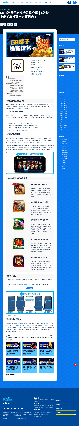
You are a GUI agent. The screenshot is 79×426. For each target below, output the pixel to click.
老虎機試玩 (64, 154)
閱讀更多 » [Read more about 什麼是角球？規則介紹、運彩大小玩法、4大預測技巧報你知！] (41, 370)
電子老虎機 (64, 144)
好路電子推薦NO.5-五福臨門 (16, 91)
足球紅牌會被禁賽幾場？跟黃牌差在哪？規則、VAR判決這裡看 (29, 352)
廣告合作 (36, 401)
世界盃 (63, 99)
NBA (62, 97)
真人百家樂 (64, 158)
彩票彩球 (46, 407)
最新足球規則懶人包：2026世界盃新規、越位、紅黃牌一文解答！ (12, 368)
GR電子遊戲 (9, 116)
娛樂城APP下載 (37, 416)
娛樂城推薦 (64, 107)
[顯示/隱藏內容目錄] (21, 77)
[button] (1, 24)
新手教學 (21, 2)
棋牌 (62, 121)
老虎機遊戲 (7, 9)
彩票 (62, 119)
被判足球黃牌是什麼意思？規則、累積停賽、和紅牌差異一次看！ (46, 352)
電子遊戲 (47, 405)
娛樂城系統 (2, 9)
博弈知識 (63, 101)
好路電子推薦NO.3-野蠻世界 (16, 88)
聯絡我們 (41, 401)
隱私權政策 (36, 399)
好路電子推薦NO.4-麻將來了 (16, 90)
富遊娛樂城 (39, 74)
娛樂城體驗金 (65, 152)
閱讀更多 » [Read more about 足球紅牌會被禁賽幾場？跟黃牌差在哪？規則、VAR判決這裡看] (24, 354)
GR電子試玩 (10, 93)
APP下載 (45, 2)
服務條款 (52, 399)
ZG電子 (17, 325)
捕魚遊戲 (36, 407)
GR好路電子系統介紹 (12, 79)
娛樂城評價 (64, 115)
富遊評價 (64, 162)
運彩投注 (63, 127)
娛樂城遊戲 (29, 2)
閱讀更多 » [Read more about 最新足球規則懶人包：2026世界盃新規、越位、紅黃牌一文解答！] (8, 370)
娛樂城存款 (48, 411)
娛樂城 (63, 103)
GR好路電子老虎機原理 (15, 82)
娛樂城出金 (36, 412)
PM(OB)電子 (46, 323)
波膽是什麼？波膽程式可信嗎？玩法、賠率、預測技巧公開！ (29, 368)
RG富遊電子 (23, 325)
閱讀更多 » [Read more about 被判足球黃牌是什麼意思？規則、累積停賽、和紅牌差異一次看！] (41, 354)
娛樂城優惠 (38, 2)
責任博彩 (42, 399)
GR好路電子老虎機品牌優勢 (16, 80)
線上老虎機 (64, 139)
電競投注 (51, 407)
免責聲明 (47, 399)
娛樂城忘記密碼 (44, 414)
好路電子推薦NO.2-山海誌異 (16, 87)
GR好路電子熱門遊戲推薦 (13, 83)
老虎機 (63, 168)
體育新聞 (63, 129)
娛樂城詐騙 (64, 113)
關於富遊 (52, 2)
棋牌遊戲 (41, 407)
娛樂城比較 (64, 109)
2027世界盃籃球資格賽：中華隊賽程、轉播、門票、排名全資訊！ (12, 352)
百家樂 (63, 123)
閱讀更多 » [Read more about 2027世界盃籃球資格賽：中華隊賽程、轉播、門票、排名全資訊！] (8, 354)
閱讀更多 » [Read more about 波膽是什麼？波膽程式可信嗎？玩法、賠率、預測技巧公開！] (24, 370)
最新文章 (14, 2)
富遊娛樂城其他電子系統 (15, 95)
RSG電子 (11, 325)
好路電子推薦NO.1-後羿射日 (16, 85)
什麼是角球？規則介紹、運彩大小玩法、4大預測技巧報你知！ (46, 368)
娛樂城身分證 (37, 414)
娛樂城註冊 (36, 411)
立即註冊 (30, 288)
